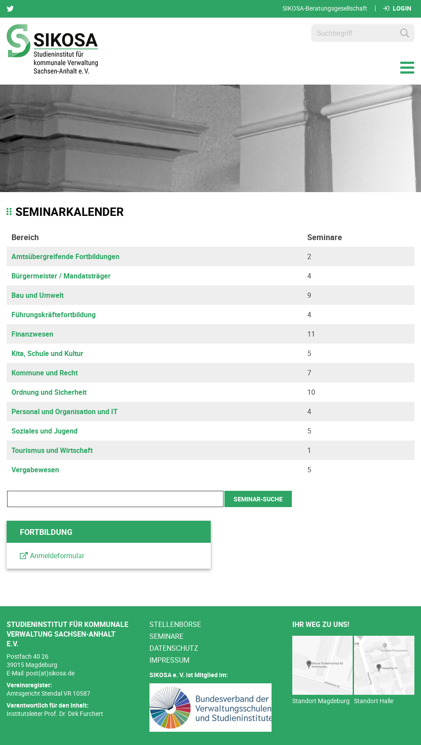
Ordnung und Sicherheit (48, 392)
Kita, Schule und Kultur (47, 353)
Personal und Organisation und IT (64, 411)
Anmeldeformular (57, 555)
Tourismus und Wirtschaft (52, 450)
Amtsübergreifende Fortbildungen (65, 256)
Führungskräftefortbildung (53, 314)
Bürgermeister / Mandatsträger (61, 276)
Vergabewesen (35, 469)
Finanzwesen (32, 334)
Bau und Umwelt (37, 295)
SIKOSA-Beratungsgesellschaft (325, 8)
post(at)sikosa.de (50, 673)
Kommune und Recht (44, 373)
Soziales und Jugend (44, 431)
